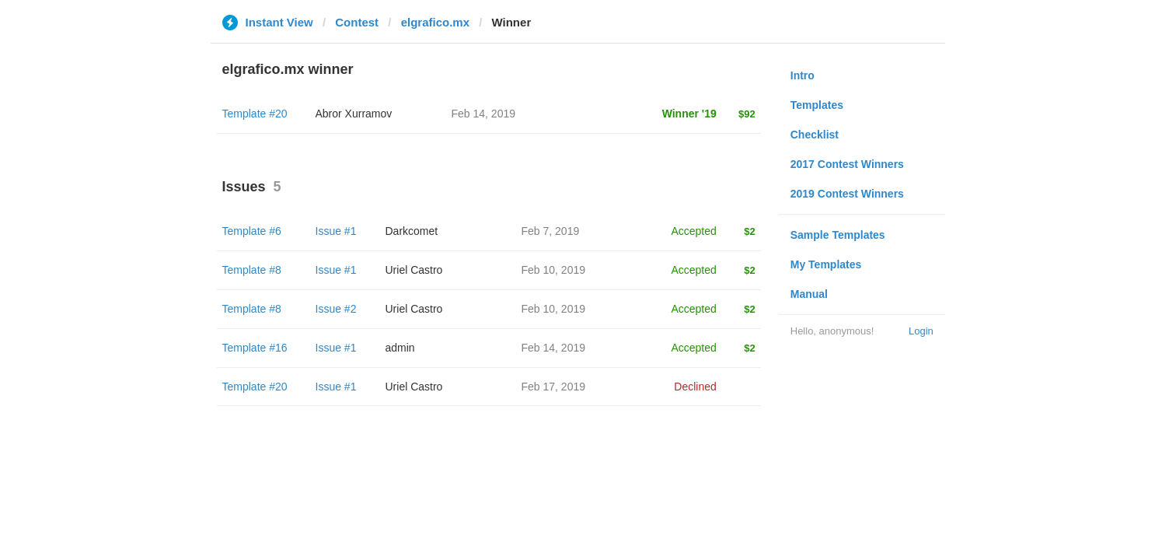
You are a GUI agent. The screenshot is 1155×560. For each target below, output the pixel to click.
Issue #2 (336, 309)
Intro (802, 75)
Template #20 (255, 113)
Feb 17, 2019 (554, 386)
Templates (816, 105)
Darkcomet (412, 231)
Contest (357, 22)
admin (400, 347)
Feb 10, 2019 (554, 270)
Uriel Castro (414, 270)
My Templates (826, 264)
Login (921, 331)
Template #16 (255, 347)
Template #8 (251, 270)
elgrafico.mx (435, 22)
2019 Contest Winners (847, 193)
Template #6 (251, 231)
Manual (809, 294)
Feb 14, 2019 (554, 347)
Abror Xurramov (354, 113)
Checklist (814, 134)
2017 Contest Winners (847, 164)
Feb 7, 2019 (551, 231)
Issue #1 (336, 231)
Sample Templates (837, 235)
